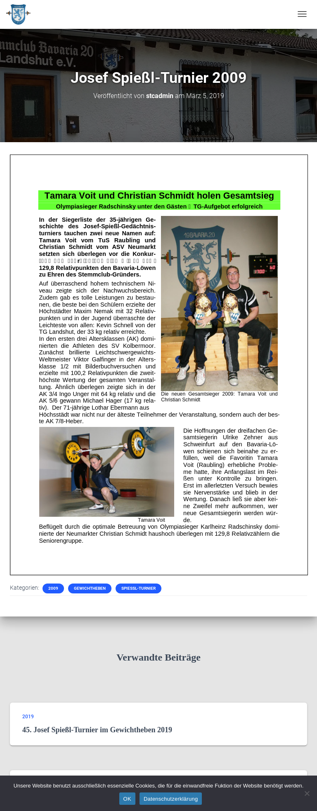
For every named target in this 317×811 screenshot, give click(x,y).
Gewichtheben (90, 588)
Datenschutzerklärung (171, 799)
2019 (28, 717)
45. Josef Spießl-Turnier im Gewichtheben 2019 (97, 730)
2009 (53, 588)
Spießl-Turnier (138, 588)
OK (127, 799)
